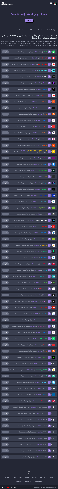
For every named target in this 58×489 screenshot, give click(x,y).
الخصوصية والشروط (45, 487)
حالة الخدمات (37, 487)
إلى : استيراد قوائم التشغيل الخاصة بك (31, 332)
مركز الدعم (34, 477)
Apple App (19, 481)
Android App (28, 481)
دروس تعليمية (43, 477)
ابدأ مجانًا (29, 20)
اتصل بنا (7, 477)
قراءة (5, 51)
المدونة (51, 477)
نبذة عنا (20, 477)
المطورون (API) (38, 481)
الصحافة (14, 477)
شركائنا (27, 477)
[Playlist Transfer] (7, 3)
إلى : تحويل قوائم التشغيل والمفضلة (32, 52)
